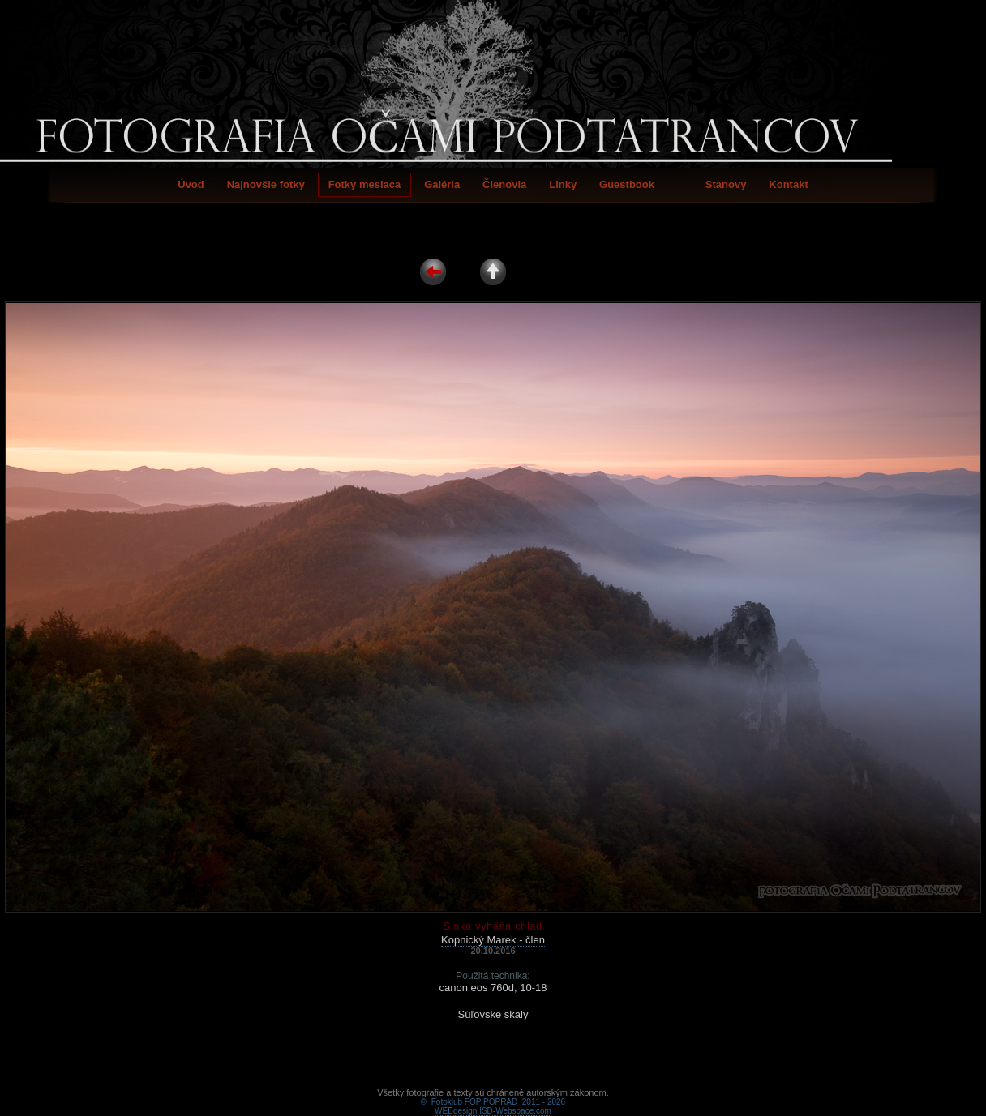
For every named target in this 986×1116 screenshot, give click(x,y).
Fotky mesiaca (364, 184)
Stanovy (726, 184)
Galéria (442, 184)
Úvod (191, 184)
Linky (563, 184)
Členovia (504, 184)
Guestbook (626, 184)
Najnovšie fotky (266, 184)
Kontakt (788, 184)
